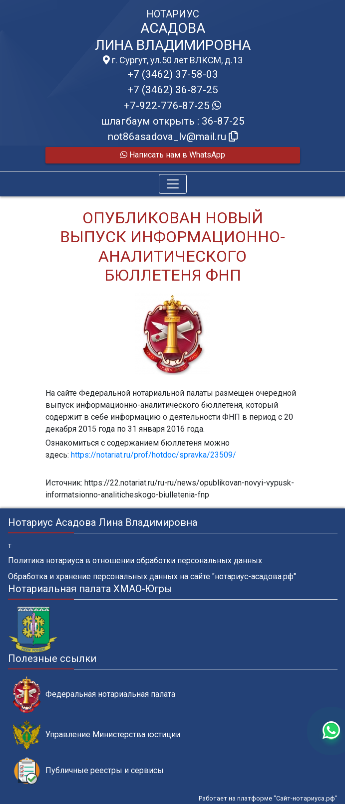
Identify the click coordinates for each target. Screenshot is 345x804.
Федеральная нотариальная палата (94, 694)
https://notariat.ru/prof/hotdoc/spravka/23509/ (153, 455)
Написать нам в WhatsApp (172, 155)
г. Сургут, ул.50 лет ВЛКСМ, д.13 (173, 60)
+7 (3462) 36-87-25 (172, 90)
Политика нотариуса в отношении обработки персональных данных (135, 560)
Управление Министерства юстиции (96, 735)
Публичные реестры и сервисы (88, 771)
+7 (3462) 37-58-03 (172, 74)
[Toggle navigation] (173, 184)
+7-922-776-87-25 (172, 106)
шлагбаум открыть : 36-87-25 (173, 121)
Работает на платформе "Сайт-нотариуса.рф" (268, 798)
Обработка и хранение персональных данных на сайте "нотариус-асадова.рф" (152, 576)
